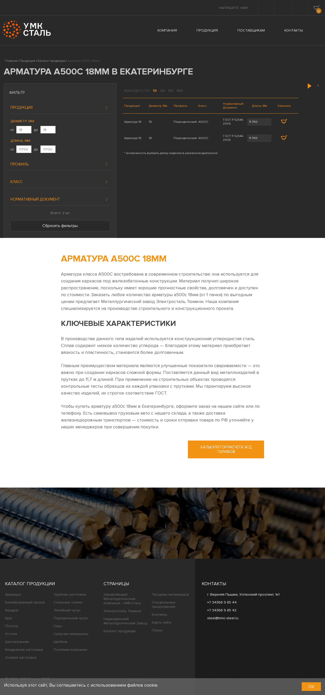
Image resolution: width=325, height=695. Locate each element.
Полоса (11, 626)
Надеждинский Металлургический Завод (125, 621)
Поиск (157, 630)
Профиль (19, 164)
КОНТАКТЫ (293, 30)
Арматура (13, 594)
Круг (8, 618)
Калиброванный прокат (25, 602)
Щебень (61, 642)
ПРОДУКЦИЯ (207, 30)
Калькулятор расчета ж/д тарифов (226, 449)
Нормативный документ (35, 199)
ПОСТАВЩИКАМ (251, 30)
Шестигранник (17, 642)
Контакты (159, 614)
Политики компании (70, 649)
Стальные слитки (68, 602)
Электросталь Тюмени (122, 611)
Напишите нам (233, 8)
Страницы (116, 583)
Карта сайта (161, 622)
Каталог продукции (30, 583)
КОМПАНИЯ (167, 30)
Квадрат (12, 610)
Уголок (11, 634)
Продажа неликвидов (170, 594)
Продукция (21, 107)
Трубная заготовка (70, 594)
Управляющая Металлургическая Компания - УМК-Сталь (122, 598)
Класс (16, 181)
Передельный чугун (71, 618)
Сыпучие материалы (71, 634)
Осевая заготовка (20, 657)
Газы (58, 626)
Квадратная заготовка (24, 649)
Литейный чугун (67, 610)
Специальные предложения (163, 604)
